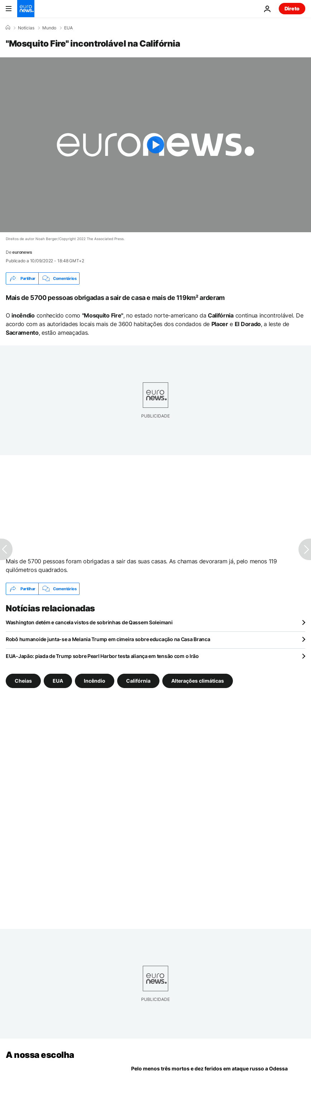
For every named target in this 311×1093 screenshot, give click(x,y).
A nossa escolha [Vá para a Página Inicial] (40, 1055)
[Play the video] (155, 144)
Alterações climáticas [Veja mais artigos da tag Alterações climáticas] (197, 681)
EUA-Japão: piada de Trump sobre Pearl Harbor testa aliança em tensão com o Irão (102, 656)
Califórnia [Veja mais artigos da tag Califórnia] (138, 681)
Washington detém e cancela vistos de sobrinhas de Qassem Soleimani (89, 622)
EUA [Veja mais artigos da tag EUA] (58, 681)
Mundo (49, 28)
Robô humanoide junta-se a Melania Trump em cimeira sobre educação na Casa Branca (108, 639)
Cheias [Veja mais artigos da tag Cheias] (23, 681)
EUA (68, 28)
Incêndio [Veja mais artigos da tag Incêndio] (94, 681)
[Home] (8, 27)
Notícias (26, 28)
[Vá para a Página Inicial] (25, 8)
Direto (292, 8)
